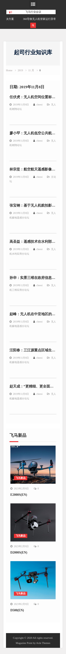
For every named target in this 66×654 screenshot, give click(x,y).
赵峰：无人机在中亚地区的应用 (34, 314)
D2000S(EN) (18, 552)
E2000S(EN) (18, 494)
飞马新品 (21, 478)
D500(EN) (17, 610)
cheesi (39, 104)
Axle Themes (43, 643)
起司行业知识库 (33, 52)
